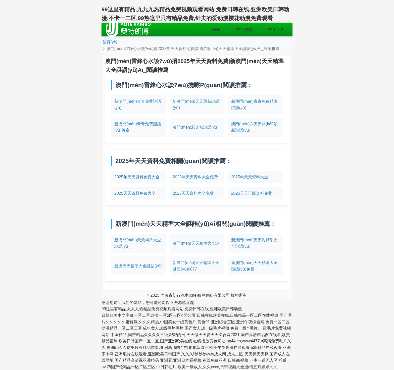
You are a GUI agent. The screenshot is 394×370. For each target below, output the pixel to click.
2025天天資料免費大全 (135, 193)
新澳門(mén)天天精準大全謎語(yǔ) (137, 243)
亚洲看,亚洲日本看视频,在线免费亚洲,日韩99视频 (204, 360)
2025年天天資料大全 (249, 177)
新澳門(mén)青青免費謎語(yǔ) (137, 104)
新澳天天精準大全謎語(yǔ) (138, 266)
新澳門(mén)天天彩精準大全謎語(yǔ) (254, 243)
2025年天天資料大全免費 (195, 177)
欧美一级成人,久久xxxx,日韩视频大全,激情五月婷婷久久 (227, 367)
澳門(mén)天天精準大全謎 (196, 243)
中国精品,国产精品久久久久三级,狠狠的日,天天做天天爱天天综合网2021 (175, 335)
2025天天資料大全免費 (193, 193)
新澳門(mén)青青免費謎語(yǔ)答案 (137, 127)
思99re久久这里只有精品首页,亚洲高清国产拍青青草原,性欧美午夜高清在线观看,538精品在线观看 (194, 347)
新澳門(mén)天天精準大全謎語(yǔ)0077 (196, 265)
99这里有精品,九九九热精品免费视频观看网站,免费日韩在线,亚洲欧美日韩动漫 (172, 309)
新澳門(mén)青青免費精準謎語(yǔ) (254, 104)
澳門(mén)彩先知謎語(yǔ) (195, 127)
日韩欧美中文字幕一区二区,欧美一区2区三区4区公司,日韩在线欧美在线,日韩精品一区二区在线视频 (190, 315)
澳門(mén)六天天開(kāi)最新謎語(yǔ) (254, 127)
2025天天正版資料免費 (251, 193)
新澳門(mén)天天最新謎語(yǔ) (196, 104)
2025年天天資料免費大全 (137, 177)
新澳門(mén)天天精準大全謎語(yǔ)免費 (254, 265)
